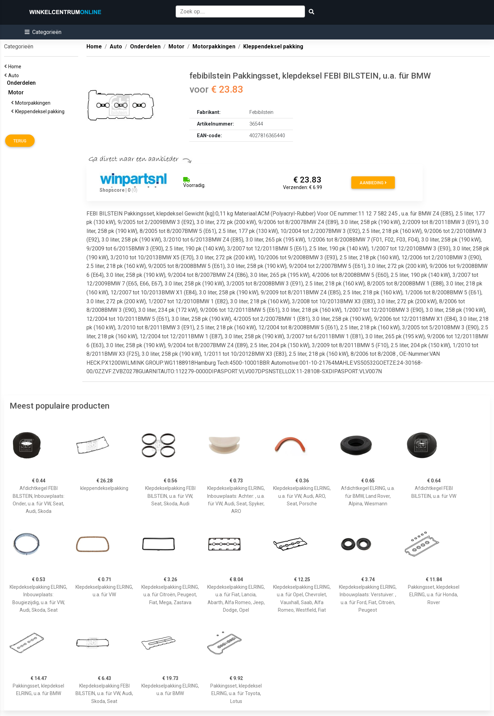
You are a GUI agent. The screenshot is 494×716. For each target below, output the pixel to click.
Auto (14, 75)
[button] (43, 32)
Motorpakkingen (33, 103)
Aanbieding (373, 182)
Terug (19, 141)
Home (15, 66)
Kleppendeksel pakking (41, 111)
